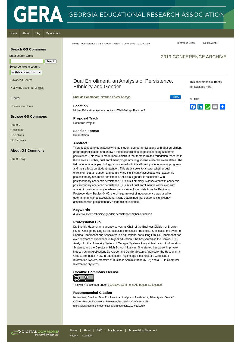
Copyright (87, 335)
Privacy (74, 335)
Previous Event (186, 42)
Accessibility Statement (142, 330)
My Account (115, 330)
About (87, 330)
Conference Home (22, 106)
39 (148, 43)
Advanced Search (22, 80)
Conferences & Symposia (97, 43)
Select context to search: (24, 66)
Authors (15, 124)
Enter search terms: (21, 55)
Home (75, 43)
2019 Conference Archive (193, 56)
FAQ (99, 330)
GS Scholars (18, 140)
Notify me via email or (27, 87)
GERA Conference (125, 43)
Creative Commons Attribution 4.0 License (136, 284)
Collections (17, 130)
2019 (141, 43)
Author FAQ (18, 158)
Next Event (209, 42)
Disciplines (17, 135)
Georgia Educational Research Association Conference (120, 14)
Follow (175, 96)
